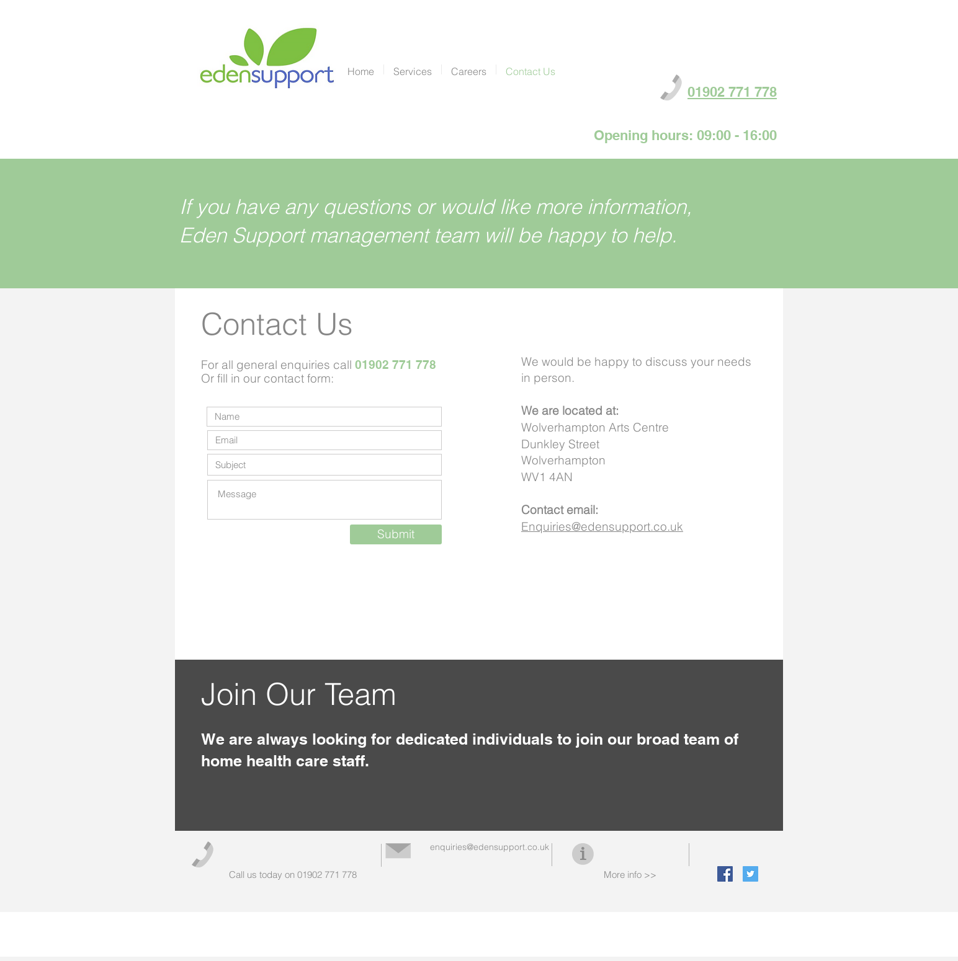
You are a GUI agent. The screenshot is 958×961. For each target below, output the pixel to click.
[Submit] (396, 534)
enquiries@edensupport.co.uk (489, 846)
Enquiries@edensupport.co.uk (602, 526)
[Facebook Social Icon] (725, 874)
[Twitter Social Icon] (750, 874)
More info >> (630, 874)
